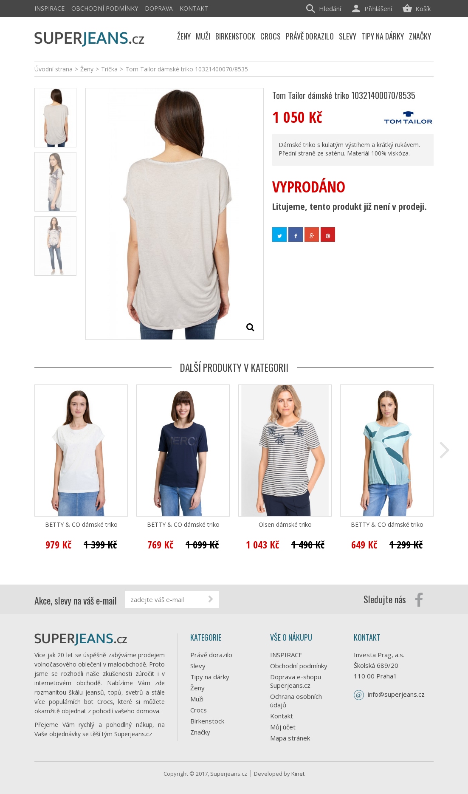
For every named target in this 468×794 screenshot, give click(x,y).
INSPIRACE (49, 8)
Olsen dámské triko (285, 524)
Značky (200, 732)
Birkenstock (207, 721)
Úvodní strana (53, 69)
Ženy (197, 688)
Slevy (198, 665)
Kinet (297, 773)
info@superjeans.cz (396, 694)
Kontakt (194, 8)
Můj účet (283, 727)
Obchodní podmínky (104, 8)
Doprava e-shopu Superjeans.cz (295, 680)
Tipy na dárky (209, 676)
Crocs (198, 710)
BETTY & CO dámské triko (81, 524)
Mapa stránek (290, 738)
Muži (196, 699)
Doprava (159, 8)
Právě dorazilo (211, 654)
